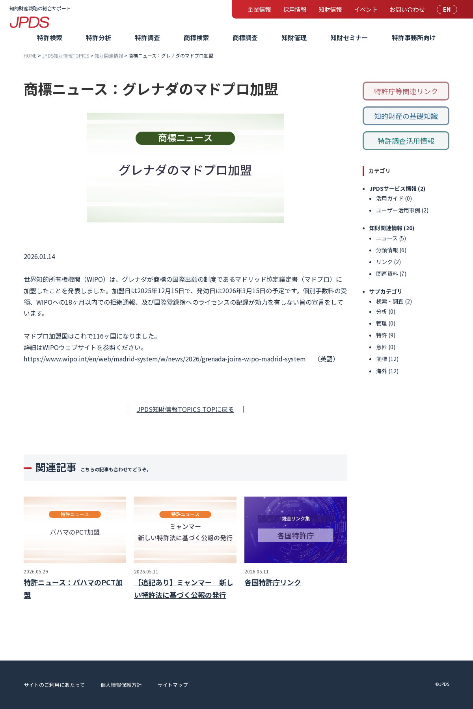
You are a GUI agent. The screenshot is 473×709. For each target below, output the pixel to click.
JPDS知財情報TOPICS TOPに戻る (185, 409)
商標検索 (196, 37)
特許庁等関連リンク (406, 91)
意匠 (381, 347)
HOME (30, 55)
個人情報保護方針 (121, 685)
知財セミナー (349, 37)
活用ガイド (390, 198)
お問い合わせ (407, 9)
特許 (381, 335)
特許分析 (98, 37)
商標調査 (245, 37)
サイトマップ (172, 685)
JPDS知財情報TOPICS (65, 55)
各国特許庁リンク (272, 582)
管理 (381, 323)
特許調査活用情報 (406, 141)
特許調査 (147, 37)
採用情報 (295, 9)
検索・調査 (390, 301)
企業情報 (259, 9)
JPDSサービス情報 (393, 188)
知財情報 (330, 9)
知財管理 (294, 37)
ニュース (387, 238)
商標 (381, 359)
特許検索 (49, 37)
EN (447, 9)
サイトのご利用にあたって (54, 685)
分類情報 (387, 250)
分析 (381, 311)
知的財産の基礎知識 (406, 116)
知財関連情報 (109, 55)
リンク (384, 262)
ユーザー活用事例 (398, 210)
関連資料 (387, 273)
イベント (366, 9)
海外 (381, 371)
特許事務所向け (414, 37)
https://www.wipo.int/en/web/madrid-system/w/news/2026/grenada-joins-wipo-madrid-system (165, 358)
